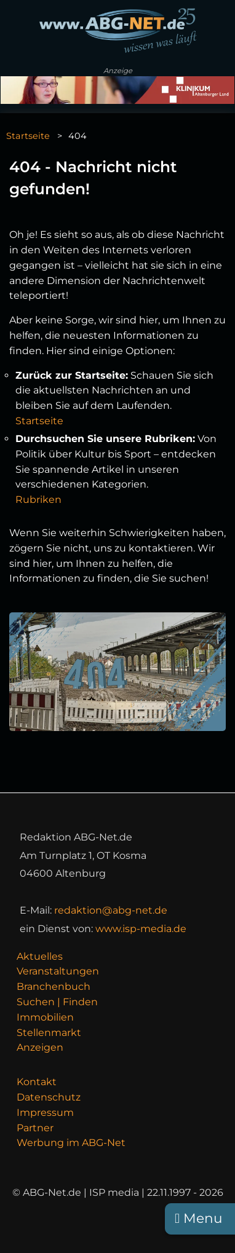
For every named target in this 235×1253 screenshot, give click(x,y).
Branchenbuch (53, 986)
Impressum (45, 1112)
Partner (35, 1128)
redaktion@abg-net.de (110, 910)
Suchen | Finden (57, 1002)
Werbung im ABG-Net (71, 1142)
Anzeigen (40, 1047)
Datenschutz (49, 1097)
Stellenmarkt (49, 1032)
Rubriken (38, 499)
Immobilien (45, 1017)
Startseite (28, 135)
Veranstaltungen (58, 971)
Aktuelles (40, 956)
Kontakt (37, 1082)
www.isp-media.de (140, 929)
